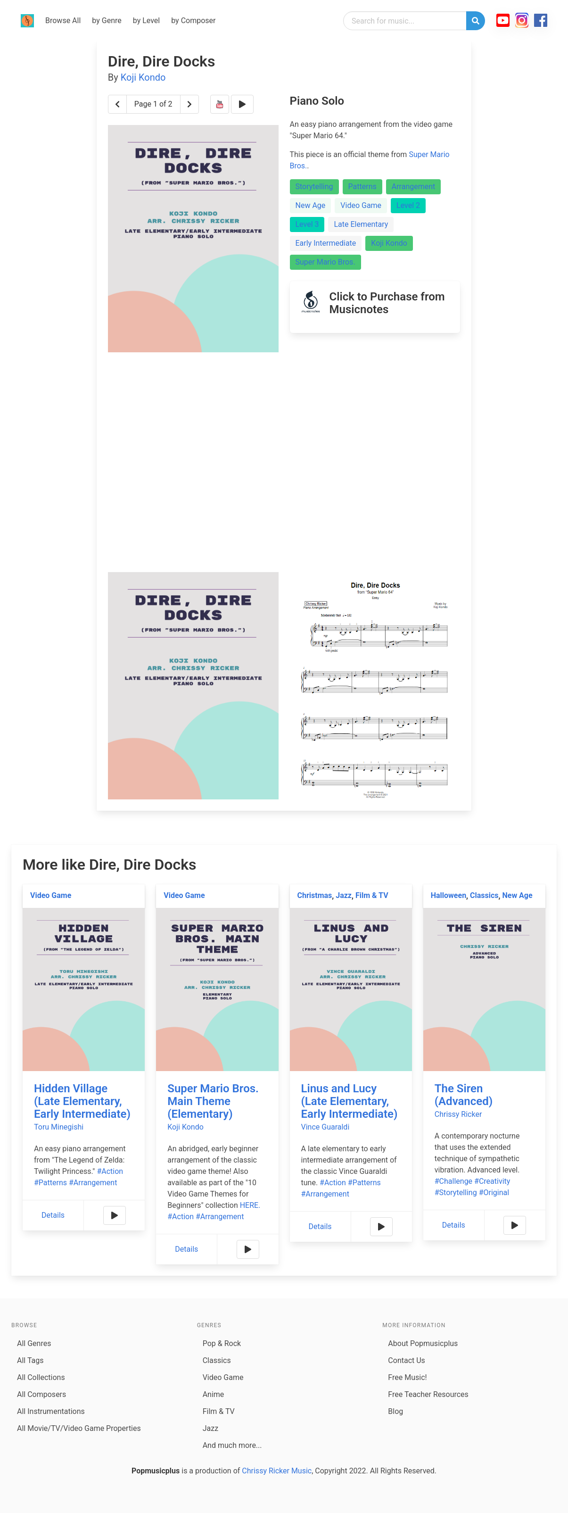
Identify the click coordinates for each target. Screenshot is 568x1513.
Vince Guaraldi (325, 1126)
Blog (395, 1411)
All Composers (41, 1394)
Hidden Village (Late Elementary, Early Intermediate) (82, 1101)
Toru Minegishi (58, 1126)
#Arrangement (93, 1182)
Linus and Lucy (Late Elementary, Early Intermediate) (349, 1101)
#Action (110, 1171)
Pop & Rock (222, 1343)
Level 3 (307, 224)
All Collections (41, 1377)
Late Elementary (361, 224)
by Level (146, 20)
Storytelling (314, 186)
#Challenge (453, 1181)
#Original (494, 1192)
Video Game (360, 205)
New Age (311, 205)
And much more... (232, 1445)
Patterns (362, 186)
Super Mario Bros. (325, 262)
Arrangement (414, 186)
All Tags (30, 1360)
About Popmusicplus (423, 1343)
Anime (213, 1394)
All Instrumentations (51, 1411)
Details (53, 1215)
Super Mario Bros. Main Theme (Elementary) (213, 1101)
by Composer (193, 20)
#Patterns (50, 1182)
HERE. (250, 1205)
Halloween (448, 895)
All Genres (34, 1343)
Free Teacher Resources (428, 1394)
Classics (484, 895)
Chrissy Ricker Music (277, 1470)
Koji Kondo (143, 77)
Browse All (63, 20)
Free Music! (407, 1377)
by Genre (106, 20)
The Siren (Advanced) (464, 1095)
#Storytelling (456, 1192)
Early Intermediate (326, 243)
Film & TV (371, 895)
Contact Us (406, 1360)
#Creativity (492, 1181)
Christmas (314, 895)
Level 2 (408, 205)
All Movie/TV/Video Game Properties (79, 1428)
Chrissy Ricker (458, 1114)
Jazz (344, 895)
